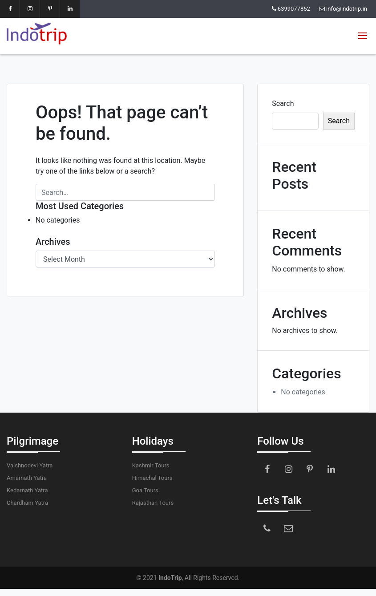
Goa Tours (145, 490)
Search (283, 103)
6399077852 (294, 8)
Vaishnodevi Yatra (30, 465)
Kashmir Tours (151, 465)
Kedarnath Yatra (27, 490)
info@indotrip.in (346, 8)
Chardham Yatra (27, 502)
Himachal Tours (152, 477)
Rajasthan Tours (153, 502)
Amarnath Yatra (27, 477)
